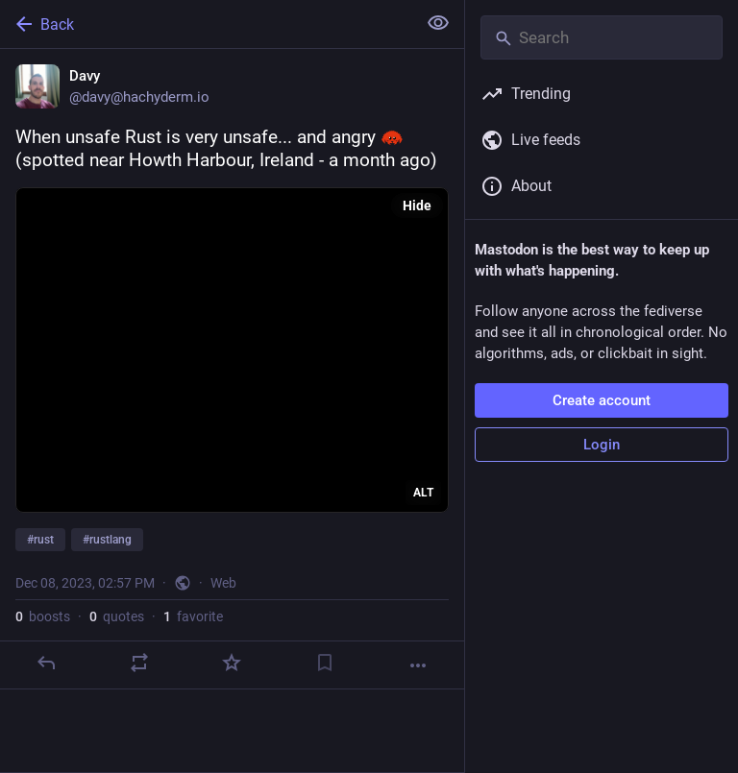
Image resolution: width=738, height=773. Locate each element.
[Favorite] (231, 662)
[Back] (206, 24)
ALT (423, 492)
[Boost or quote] (139, 662)
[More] (418, 665)
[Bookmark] (324, 662)
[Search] (601, 37)
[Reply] (46, 662)
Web (223, 583)
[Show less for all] (438, 23)
